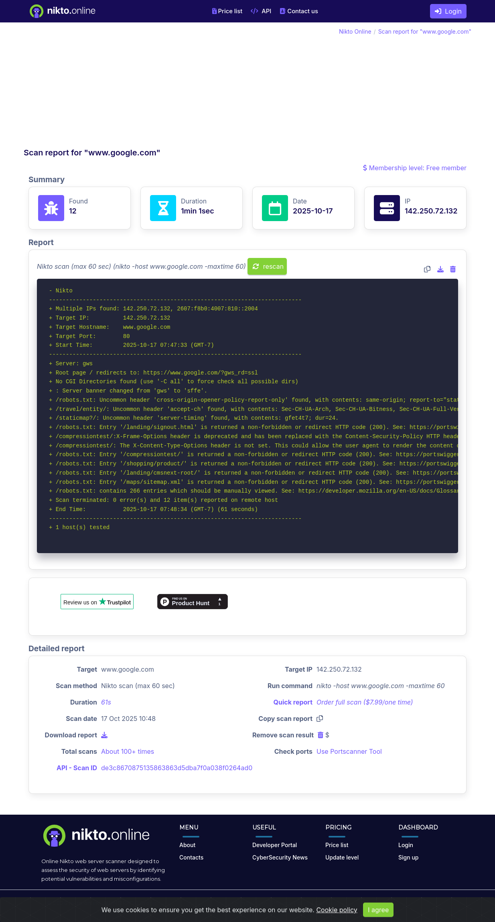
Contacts (191, 857)
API (261, 11)
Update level (342, 857)
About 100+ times (127, 751)
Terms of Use (249, 903)
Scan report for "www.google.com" (424, 31)
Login (448, 11)
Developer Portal (274, 844)
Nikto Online (355, 31)
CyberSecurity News (280, 857)
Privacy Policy (291, 903)
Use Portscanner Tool (349, 751)
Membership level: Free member (415, 168)
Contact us (299, 11)
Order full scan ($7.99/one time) (364, 702)
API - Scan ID (77, 768)
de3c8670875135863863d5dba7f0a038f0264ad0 (176, 768)
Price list (227, 11)
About (187, 844)
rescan (268, 266)
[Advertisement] (136, 87)
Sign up (408, 857)
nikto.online (84, 903)
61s (106, 702)
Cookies (326, 903)
